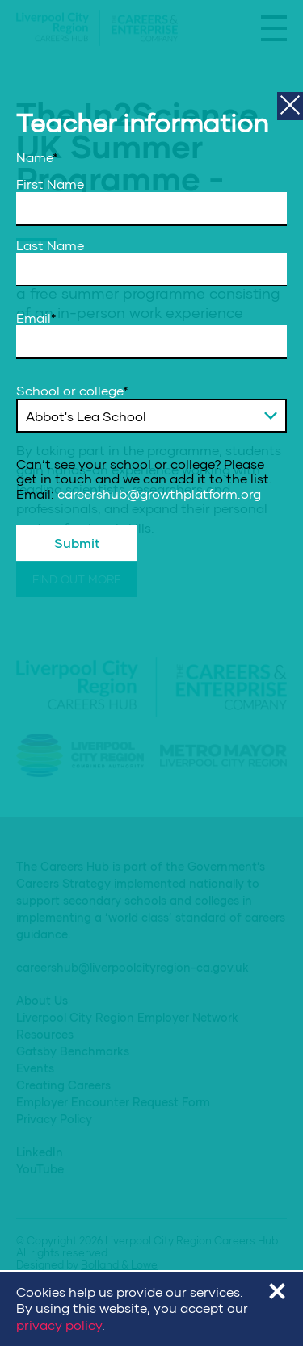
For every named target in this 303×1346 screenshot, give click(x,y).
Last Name (50, 245)
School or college (72, 390)
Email (36, 318)
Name (37, 157)
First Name (50, 184)
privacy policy (59, 1324)
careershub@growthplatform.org (159, 493)
